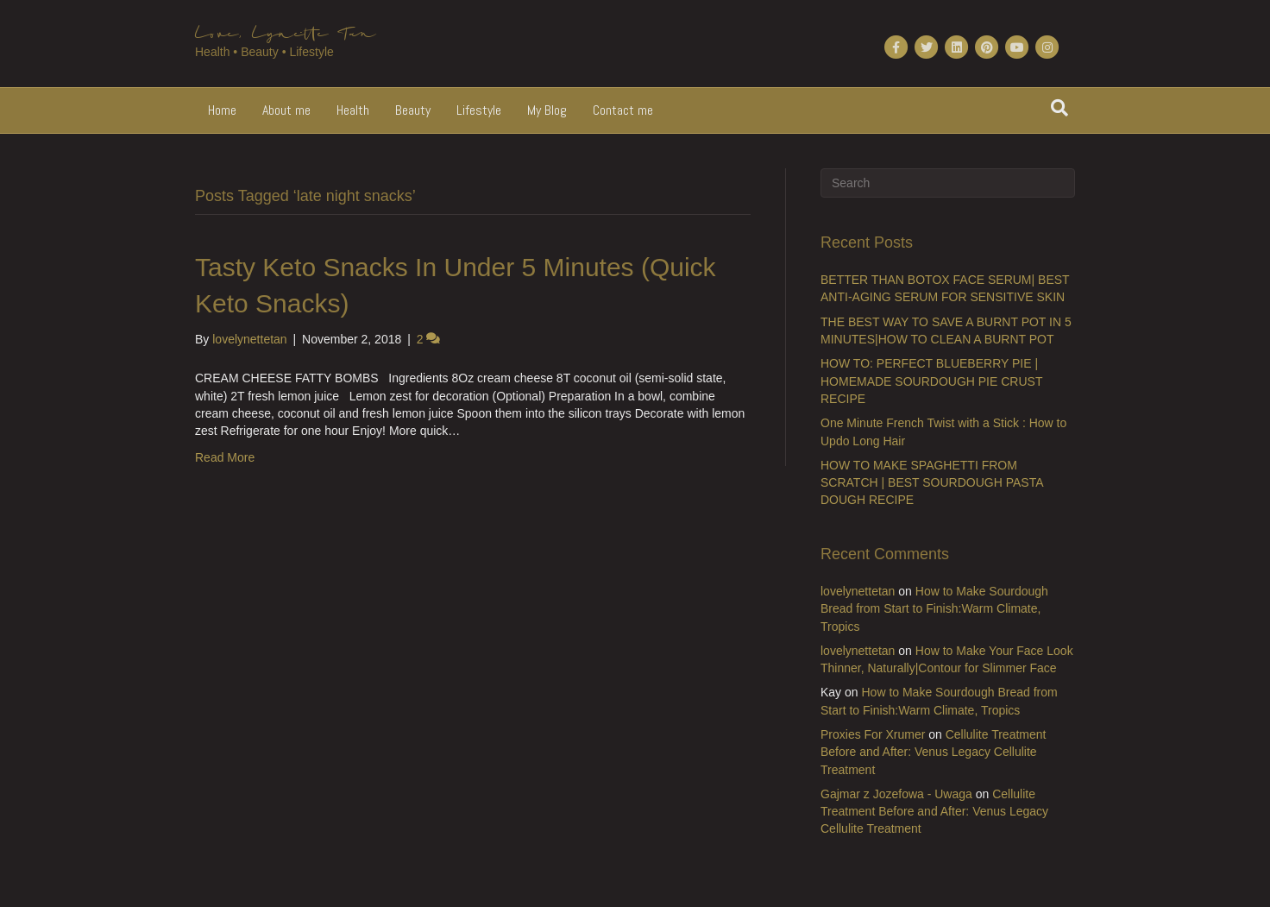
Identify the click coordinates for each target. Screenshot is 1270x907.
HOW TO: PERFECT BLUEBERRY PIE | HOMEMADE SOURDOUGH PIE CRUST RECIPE (931, 381)
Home (222, 110)
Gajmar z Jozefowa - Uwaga (896, 794)
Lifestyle (478, 110)
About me (286, 110)
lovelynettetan (857, 591)
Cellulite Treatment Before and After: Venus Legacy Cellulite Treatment (933, 752)
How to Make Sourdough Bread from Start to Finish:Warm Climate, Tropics (934, 608)
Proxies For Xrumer (872, 734)
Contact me (623, 110)
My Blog (547, 110)
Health (352, 110)
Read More (225, 457)
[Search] (1059, 107)
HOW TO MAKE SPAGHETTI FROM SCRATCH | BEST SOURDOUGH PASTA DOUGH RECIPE (931, 482)
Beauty (413, 110)
